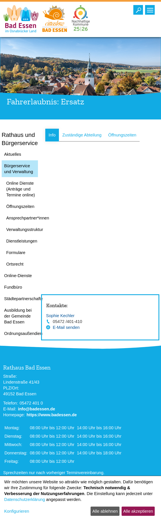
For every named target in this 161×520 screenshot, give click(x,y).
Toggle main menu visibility (151, 8)
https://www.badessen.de (52, 414)
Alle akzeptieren (138, 511)
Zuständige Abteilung (81, 135)
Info (52, 135)
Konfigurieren (16, 511)
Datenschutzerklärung (24, 499)
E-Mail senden (66, 327)
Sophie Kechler (60, 315)
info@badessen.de (36, 409)
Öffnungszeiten (122, 135)
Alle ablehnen (105, 511)
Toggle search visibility (139, 8)
